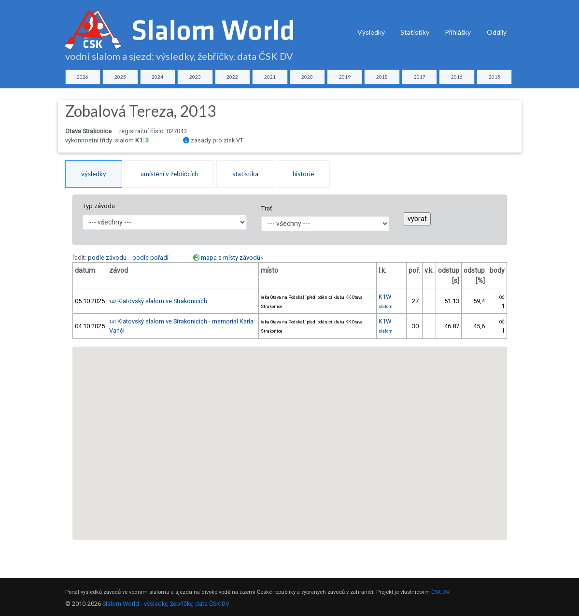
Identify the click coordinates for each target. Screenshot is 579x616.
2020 (307, 77)
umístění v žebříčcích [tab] (169, 174)
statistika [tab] (245, 174)
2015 (494, 77)
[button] (289, 434)
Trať (266, 208)
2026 (82, 77)
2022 (232, 77)
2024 (157, 77)
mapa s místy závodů (230, 257)
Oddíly (497, 32)
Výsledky (371, 32)
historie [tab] (303, 174)
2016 (457, 77)
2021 (270, 77)
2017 (419, 77)
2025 (120, 77)
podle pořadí (150, 257)
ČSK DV (440, 592)
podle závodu (107, 257)
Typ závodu (99, 206)
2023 (195, 77)
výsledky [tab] (93, 174)
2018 (382, 77)
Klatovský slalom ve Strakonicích (158, 301)
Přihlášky (458, 32)
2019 (345, 77)
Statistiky (414, 32)
